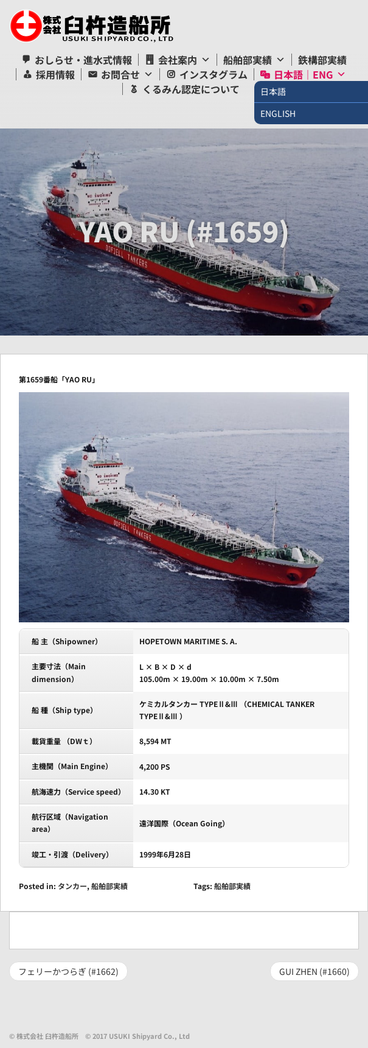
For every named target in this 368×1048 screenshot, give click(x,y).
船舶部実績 (247, 60)
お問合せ (120, 74)
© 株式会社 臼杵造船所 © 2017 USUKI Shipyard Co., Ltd (99, 1036)
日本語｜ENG (303, 74)
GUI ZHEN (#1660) (314, 971)
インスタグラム (213, 74)
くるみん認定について (191, 89)
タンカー (72, 886)
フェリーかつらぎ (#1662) (68, 971)
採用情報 (55, 74)
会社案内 (177, 60)
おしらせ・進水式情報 (83, 60)
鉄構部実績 (322, 60)
